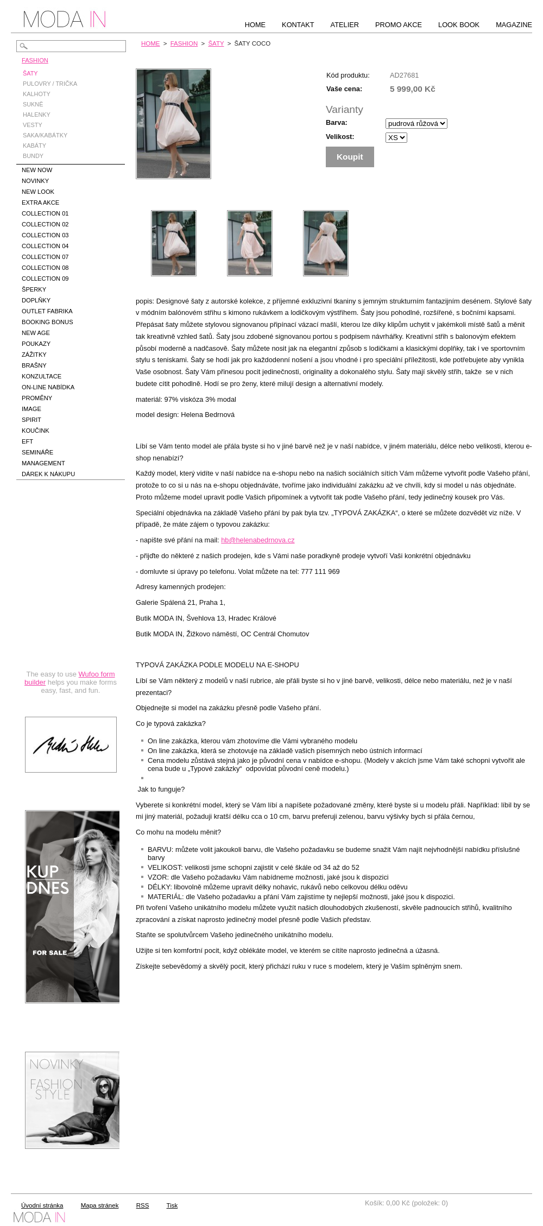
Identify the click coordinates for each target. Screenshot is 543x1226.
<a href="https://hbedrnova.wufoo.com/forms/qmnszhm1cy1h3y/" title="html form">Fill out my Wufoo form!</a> (70, 599)
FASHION (184, 43)
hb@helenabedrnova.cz (257, 540)
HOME (150, 43)
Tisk (172, 1205)
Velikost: (340, 136)
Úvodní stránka (42, 1205)
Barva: (337, 122)
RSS (142, 1205)
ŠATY (216, 43)
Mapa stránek (100, 1205)
